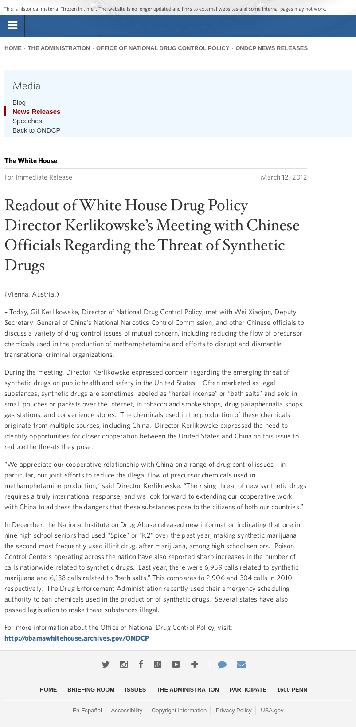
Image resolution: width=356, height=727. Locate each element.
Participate (248, 689)
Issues (135, 689)
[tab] (12, 25)
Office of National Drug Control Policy (162, 48)
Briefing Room (90, 689)
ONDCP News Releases (271, 48)
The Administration (59, 48)
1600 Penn (292, 689)
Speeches (27, 121)
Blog (19, 102)
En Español (87, 710)
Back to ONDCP (36, 130)
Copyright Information (179, 710)
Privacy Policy (234, 710)
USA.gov (272, 710)
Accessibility (127, 710)
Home (13, 48)
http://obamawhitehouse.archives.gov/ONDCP (76, 638)
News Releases (36, 111)
